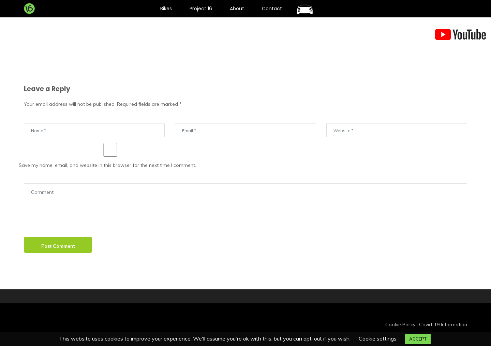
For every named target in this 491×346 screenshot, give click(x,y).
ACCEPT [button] (418, 339)
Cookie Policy (400, 324)
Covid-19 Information (443, 324)
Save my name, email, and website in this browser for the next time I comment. (107, 165)
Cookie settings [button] (378, 338)
